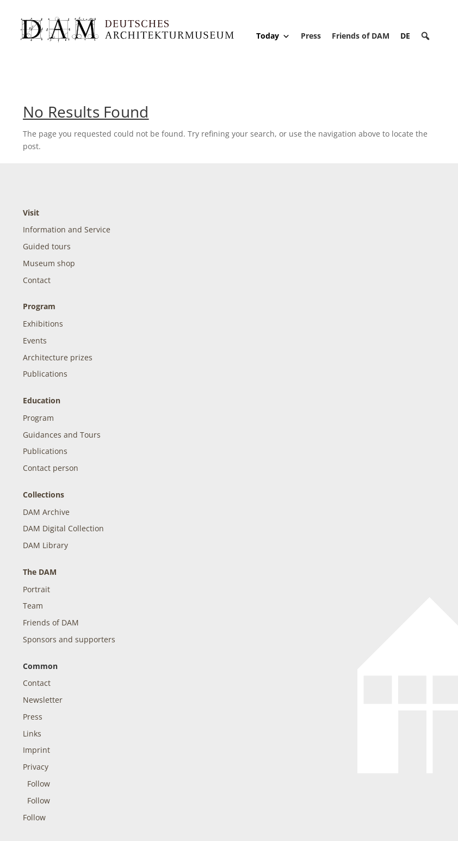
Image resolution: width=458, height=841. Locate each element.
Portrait (36, 589)
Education (41, 400)
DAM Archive (46, 512)
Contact (37, 280)
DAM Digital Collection (63, 528)
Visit (31, 212)
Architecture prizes (57, 357)
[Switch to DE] (405, 35)
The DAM (40, 572)
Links (32, 733)
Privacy (35, 767)
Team (33, 605)
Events (35, 340)
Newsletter (43, 700)
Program (39, 306)
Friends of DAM (360, 35)
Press (311, 35)
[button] (425, 36)
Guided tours (47, 246)
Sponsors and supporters (69, 639)
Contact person (50, 468)
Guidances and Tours (62, 434)
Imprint (36, 750)
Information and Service (66, 229)
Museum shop (49, 263)
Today (273, 36)
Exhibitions (43, 323)
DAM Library (45, 545)
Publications (45, 374)
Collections (43, 494)
